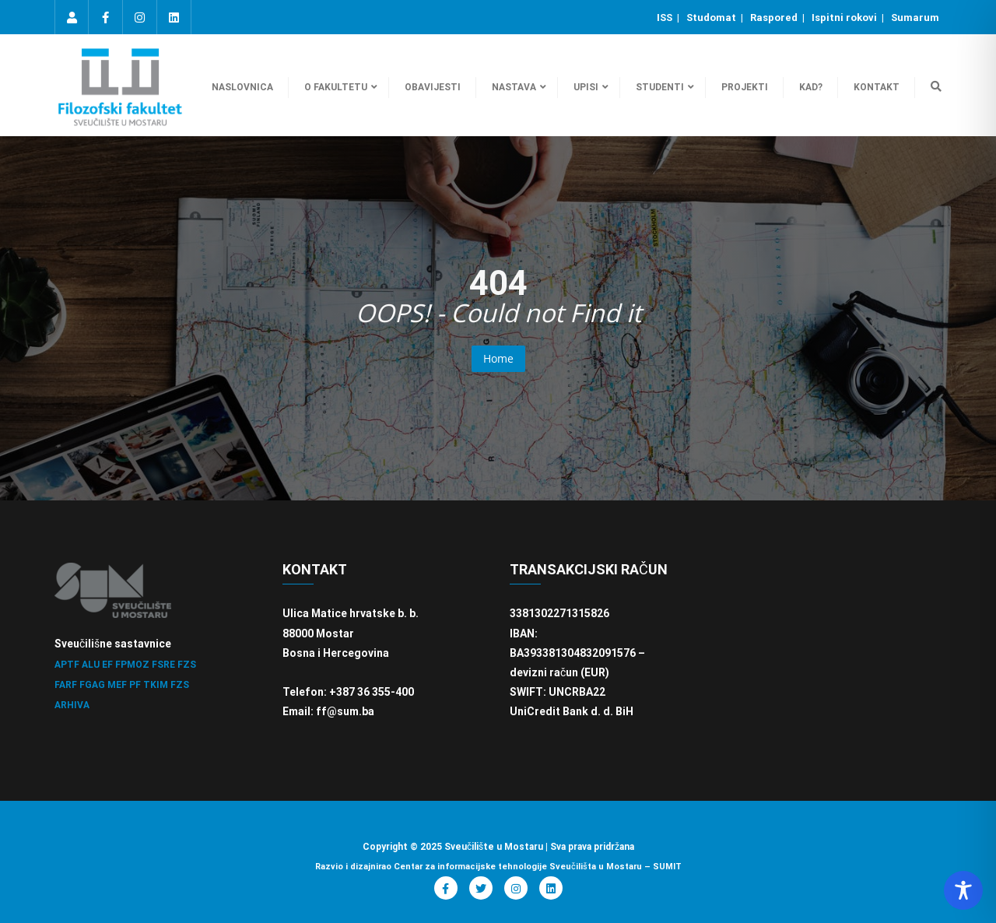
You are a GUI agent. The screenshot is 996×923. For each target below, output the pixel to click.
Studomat (712, 17)
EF (107, 664)
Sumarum (915, 17)
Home (498, 358)
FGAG (92, 684)
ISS (666, 17)
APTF (66, 664)
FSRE (163, 664)
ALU (91, 664)
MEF (117, 684)
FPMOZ (132, 664)
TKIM (155, 684)
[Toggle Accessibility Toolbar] (963, 890)
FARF (65, 684)
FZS (186, 664)
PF (135, 684)
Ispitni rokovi (845, 17)
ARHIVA (71, 705)
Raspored (775, 17)
